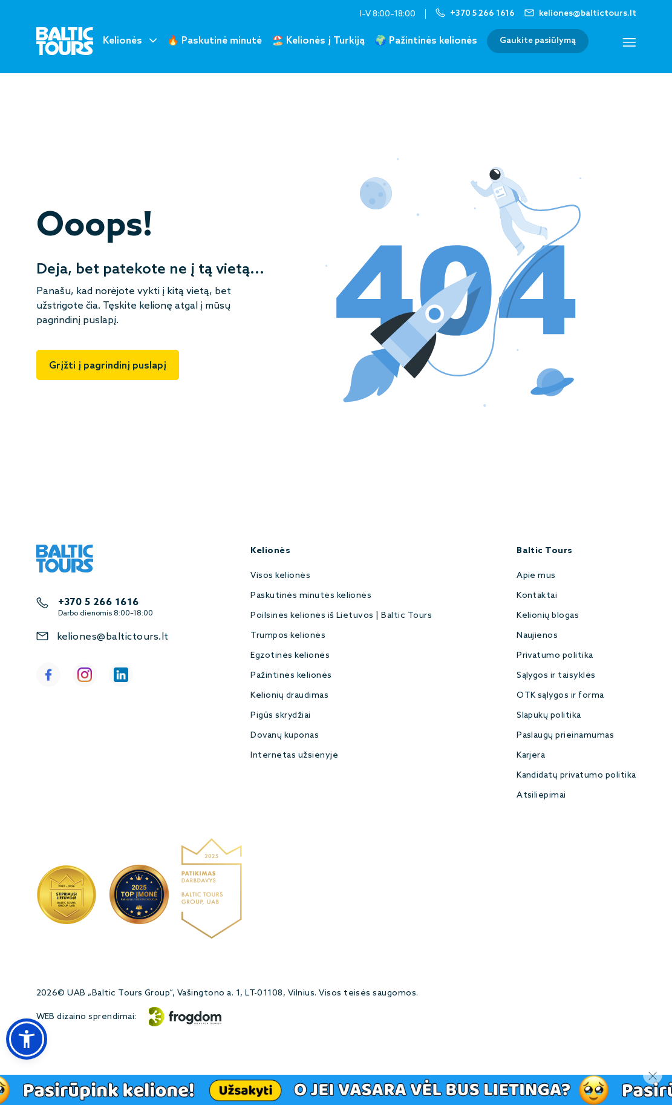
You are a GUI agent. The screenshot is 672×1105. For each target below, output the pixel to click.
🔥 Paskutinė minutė (214, 41)
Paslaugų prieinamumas (565, 735)
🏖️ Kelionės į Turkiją (318, 41)
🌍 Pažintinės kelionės (425, 41)
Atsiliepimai (541, 795)
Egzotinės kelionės (290, 656)
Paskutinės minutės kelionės (310, 596)
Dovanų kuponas (284, 735)
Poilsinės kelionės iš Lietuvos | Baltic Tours (341, 616)
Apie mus (536, 576)
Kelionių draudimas (289, 695)
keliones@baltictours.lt (113, 637)
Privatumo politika (555, 656)
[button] (26, 1039)
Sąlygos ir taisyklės (556, 676)
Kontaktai (537, 596)
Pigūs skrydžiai (280, 715)
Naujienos (537, 636)
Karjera (531, 755)
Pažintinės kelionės (290, 676)
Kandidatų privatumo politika (576, 775)
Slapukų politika (549, 715)
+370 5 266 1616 (98, 602)
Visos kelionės (280, 576)
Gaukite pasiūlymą (538, 41)
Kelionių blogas (548, 616)
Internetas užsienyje (294, 755)
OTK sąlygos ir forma (560, 695)
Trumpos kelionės (287, 636)
